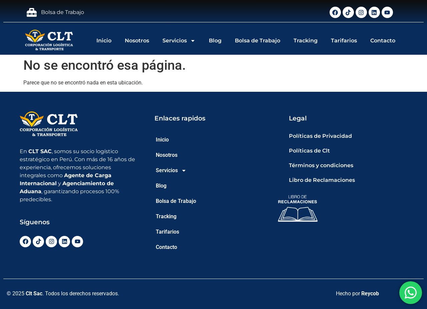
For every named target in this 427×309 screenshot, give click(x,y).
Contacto (382, 40)
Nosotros (137, 40)
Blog (215, 40)
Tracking (306, 40)
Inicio (103, 40)
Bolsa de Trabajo (257, 40)
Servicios (178, 41)
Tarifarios (344, 40)
